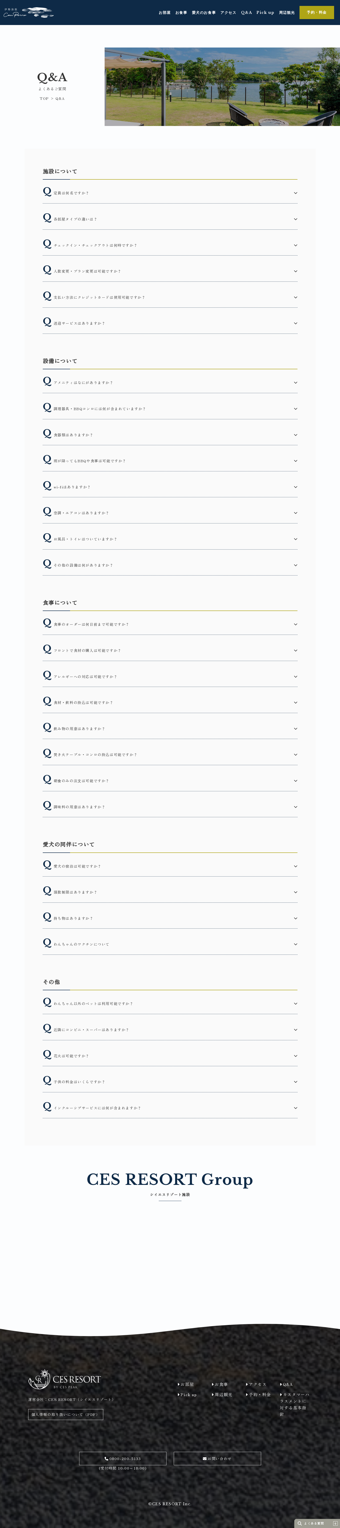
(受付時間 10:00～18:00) (122, 1461)
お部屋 (165, 12)
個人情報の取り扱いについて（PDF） (65, 1414)
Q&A (246, 12)
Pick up (265, 12)
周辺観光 (287, 12)
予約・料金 (317, 12)
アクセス (228, 12)
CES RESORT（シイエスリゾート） (82, 1399)
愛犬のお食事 (204, 12)
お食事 (181, 12)
